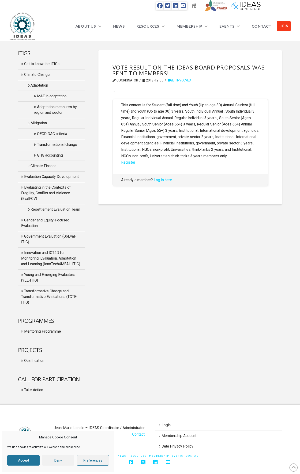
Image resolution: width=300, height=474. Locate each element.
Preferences (92, 460)
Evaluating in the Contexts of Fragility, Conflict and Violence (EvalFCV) (46, 193)
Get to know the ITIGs (40, 64)
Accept (23, 460)
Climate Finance (42, 166)
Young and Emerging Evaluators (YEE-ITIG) (48, 277)
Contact (138, 434)
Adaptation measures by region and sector (55, 110)
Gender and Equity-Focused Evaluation (45, 223)
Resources (137, 456)
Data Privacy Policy (175, 446)
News (122, 456)
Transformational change (55, 144)
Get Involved (179, 80)
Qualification (32, 360)
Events (177, 456)
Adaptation (38, 85)
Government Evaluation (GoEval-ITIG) (48, 239)
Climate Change (35, 74)
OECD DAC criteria (50, 134)
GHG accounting (48, 155)
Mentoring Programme (41, 331)
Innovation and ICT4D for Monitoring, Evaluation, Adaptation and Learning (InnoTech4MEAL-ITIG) (50, 258)
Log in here (163, 180)
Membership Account (177, 436)
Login (164, 425)
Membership (159, 456)
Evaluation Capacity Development (50, 176)
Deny (58, 460)
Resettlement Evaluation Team (54, 209)
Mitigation (37, 123)
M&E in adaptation (50, 96)
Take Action (32, 390)
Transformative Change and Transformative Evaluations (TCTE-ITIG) (49, 297)
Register (128, 162)
